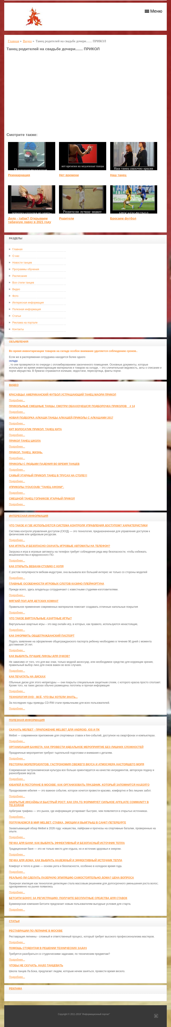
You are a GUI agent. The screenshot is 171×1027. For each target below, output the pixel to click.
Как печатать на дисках (27, 676)
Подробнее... (17, 400)
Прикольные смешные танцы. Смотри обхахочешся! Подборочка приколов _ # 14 (72, 406)
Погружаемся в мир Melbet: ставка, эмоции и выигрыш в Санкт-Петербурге (67, 822)
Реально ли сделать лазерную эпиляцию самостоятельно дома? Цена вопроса (71, 877)
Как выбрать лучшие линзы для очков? (39, 656)
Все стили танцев (23, 282)
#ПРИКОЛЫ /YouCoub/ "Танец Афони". (36, 487)
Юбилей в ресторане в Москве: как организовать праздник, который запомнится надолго (79, 784)
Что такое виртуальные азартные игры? (40, 618)
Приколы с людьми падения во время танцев (44, 464)
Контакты (18, 329)
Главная (17, 249)
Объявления (18, 341)
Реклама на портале (24, 322)
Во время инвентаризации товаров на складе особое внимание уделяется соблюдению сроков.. (73, 351)
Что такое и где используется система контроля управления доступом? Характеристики (78, 525)
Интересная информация (28, 302)
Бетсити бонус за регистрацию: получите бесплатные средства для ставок (68, 898)
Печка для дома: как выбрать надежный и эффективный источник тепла (65, 860)
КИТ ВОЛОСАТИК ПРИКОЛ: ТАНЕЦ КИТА (35, 429)
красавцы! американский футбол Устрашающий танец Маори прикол (62, 394)
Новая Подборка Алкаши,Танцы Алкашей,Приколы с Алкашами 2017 (61, 417)
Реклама (15, 988)
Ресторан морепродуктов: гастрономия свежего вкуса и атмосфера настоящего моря (76, 764)
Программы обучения (25, 269)
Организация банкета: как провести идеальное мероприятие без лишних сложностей (76, 747)
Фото (15, 296)
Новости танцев (22, 262)
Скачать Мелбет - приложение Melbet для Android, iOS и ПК (54, 729)
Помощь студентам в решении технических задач (48, 948)
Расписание (19, 276)
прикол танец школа (25, 440)
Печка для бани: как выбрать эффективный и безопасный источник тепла (67, 843)
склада (13, 360)
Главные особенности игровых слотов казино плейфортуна (56, 583)
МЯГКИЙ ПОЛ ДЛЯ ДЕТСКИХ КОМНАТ (33, 601)
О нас (15, 256)
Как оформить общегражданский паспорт (41, 635)
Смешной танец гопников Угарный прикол (42, 498)
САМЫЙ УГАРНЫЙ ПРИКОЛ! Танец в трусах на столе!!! (48, 475)
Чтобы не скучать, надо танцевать (36, 965)
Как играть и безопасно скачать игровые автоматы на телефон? (59, 545)
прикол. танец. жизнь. (26, 452)
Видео (16, 289)
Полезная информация (26, 309)
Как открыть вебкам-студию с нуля (36, 566)
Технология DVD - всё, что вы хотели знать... (43, 697)
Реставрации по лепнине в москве (36, 930)
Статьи (16, 316)
